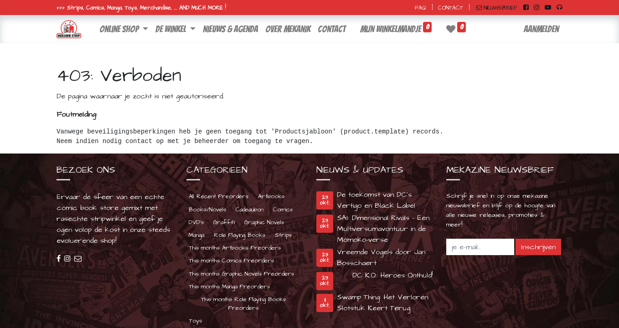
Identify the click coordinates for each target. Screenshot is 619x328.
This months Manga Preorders (229, 286)
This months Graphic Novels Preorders (241, 274)
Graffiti (224, 222)
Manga (196, 235)
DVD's (196, 222)
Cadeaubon (249, 209)
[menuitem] (230, 29)
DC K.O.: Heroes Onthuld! (392, 275)
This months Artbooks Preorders (235, 248)
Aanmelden (541, 29)
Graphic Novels (264, 222)
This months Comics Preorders (231, 260)
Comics (283, 209)
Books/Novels (207, 209)
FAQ (420, 8)
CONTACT (450, 8)
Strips (283, 235)
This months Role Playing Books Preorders (243, 303)
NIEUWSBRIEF (496, 8)
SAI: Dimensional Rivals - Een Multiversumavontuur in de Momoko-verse (383, 229)
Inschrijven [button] (538, 247)
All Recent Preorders (218, 196)
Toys (195, 321)
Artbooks (271, 196)
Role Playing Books (239, 235)
